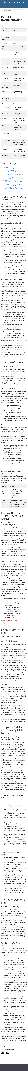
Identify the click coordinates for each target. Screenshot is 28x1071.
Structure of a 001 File (8, 169)
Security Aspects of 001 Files (10, 186)
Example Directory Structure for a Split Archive (12, 172)
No (7, 1052)
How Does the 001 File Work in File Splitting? (13, 166)
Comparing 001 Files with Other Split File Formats (13, 179)
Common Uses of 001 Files (10, 176)
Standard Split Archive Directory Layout (14, 174)
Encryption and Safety (10, 187)
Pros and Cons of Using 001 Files (13, 184)
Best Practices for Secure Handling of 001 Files (13, 189)
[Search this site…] (12, 10)
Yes (3, 1052)
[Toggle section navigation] (25, 10)
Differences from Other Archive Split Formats (13, 182)
